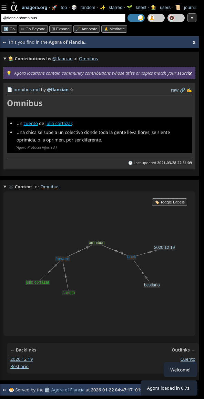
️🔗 (182, 90)
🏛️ (47, 390)
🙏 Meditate (114, 29)
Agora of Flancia (67, 390)
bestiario (19, 366)
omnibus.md (26, 89)
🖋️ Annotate (87, 29)
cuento (30, 123)
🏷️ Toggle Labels (169, 202)
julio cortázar (58, 123)
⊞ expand (61, 29)
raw (174, 90)
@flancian (62, 58)
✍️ (189, 90)
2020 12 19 (21, 359)
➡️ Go (9, 29)
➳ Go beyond (33, 29)
